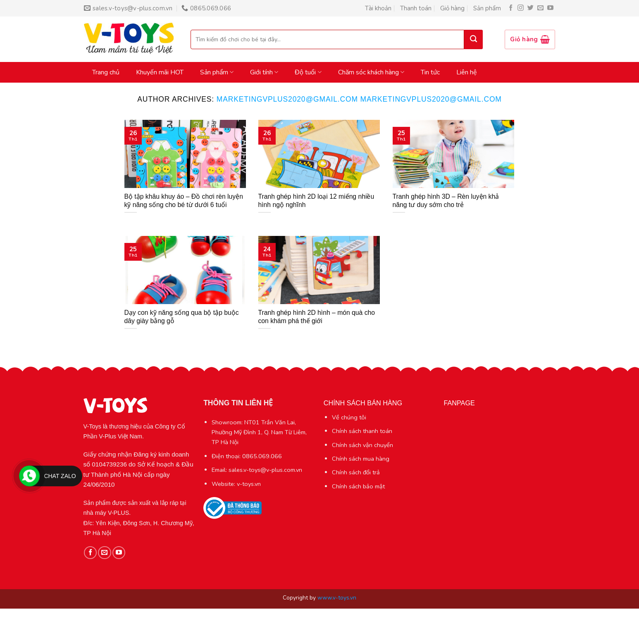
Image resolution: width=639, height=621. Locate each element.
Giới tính (264, 72)
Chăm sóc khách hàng (371, 72)
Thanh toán (416, 8)
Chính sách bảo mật (358, 486)
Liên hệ (466, 72)
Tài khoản (378, 8)
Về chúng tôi (349, 417)
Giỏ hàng (452, 8)
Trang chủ (105, 72)
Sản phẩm (487, 8)
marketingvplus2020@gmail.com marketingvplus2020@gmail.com (359, 99)
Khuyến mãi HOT (160, 72)
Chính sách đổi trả (356, 472)
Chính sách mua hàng (360, 458)
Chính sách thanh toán (362, 431)
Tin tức (430, 72)
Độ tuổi (308, 72)
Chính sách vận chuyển (362, 445)
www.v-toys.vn (336, 598)
